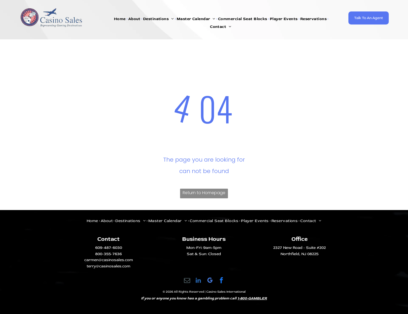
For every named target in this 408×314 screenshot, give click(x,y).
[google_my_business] (209, 281)
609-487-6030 (108, 247)
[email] (187, 281)
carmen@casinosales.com (108, 259)
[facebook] (221, 281)
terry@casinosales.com (108, 266)
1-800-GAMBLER (252, 298)
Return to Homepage (204, 193)
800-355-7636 (108, 253)
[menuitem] (120, 19)
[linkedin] (198, 281)
